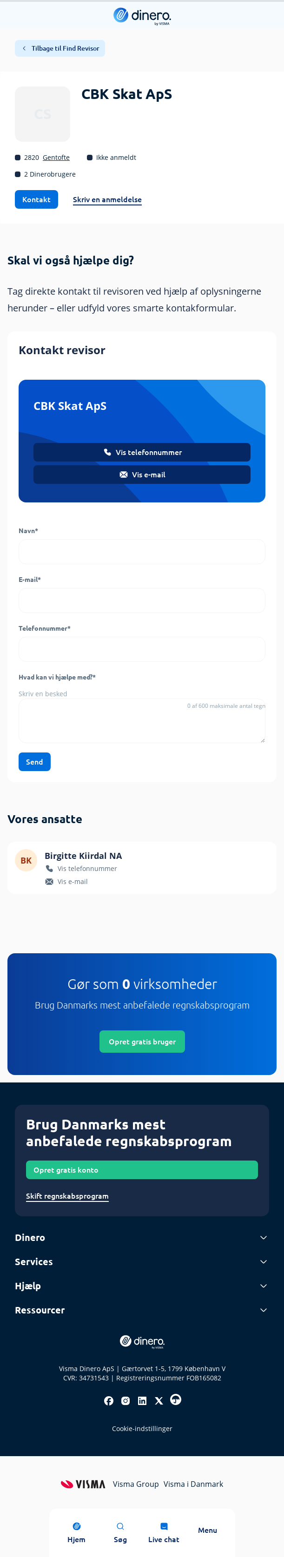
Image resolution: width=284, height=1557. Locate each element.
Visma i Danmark (193, 1484)
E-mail (30, 579)
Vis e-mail (142, 474)
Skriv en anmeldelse (107, 199)
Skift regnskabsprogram (67, 1196)
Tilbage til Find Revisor (59, 48)
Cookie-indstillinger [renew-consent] (142, 1428)
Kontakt (36, 199)
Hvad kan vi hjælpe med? (57, 677)
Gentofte (56, 157)
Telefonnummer (45, 628)
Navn (28, 530)
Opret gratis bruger (142, 1041)
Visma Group (136, 1484)
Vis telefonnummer (142, 452)
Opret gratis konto (66, 1170)
